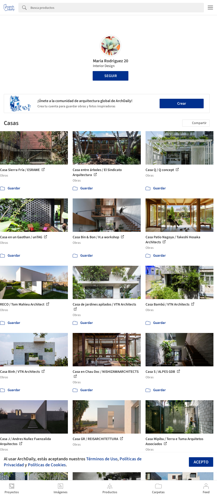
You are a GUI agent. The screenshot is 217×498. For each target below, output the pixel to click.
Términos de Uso (101, 459)
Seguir (110, 75)
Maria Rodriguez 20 (110, 61)
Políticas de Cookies (47, 465)
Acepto (201, 462)
